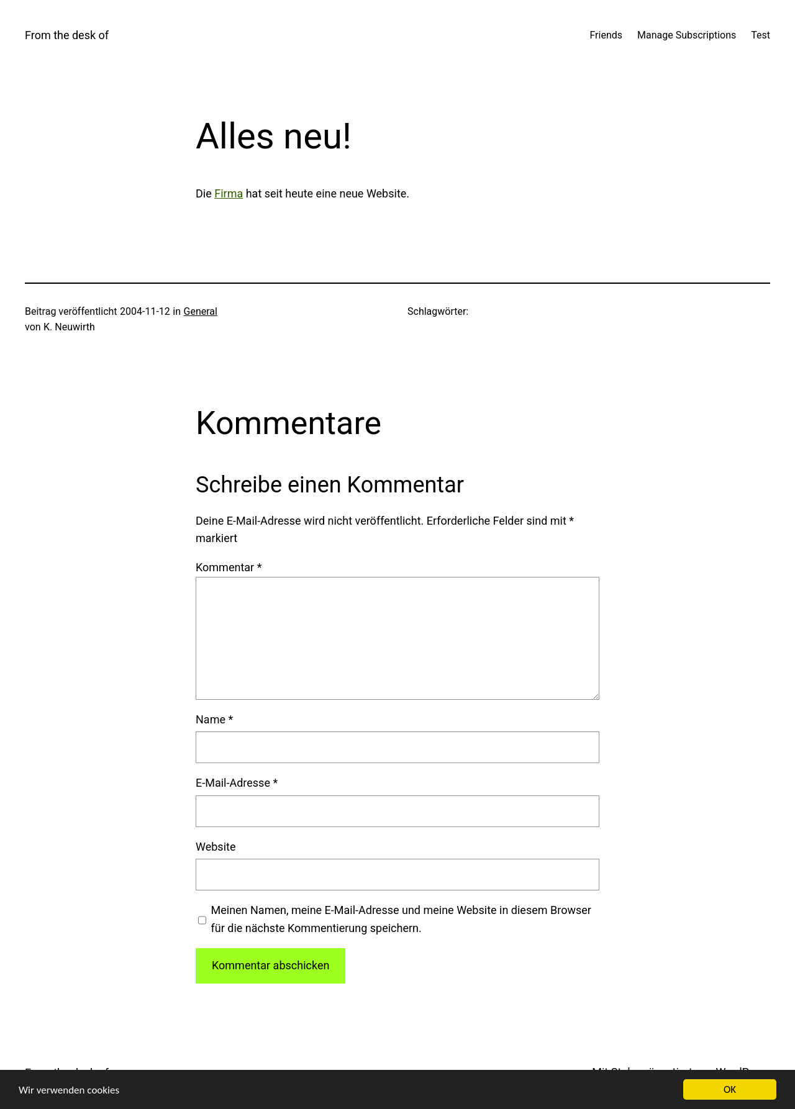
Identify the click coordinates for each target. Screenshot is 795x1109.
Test (760, 35)
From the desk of (67, 35)
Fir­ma (228, 193)
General (200, 311)
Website (215, 846)
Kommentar (228, 567)
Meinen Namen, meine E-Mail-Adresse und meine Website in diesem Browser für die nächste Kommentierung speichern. (401, 919)
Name (214, 719)
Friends (605, 35)
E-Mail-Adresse (237, 782)
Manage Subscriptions (686, 35)
